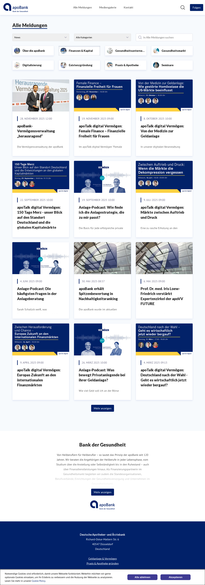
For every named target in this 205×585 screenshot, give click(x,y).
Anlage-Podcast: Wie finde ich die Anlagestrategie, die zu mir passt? (101, 212)
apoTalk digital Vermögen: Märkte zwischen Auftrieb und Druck (162, 212)
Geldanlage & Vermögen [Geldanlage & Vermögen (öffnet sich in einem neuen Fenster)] (102, 558)
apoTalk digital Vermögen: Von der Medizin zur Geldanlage (162, 131)
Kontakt (128, 7)
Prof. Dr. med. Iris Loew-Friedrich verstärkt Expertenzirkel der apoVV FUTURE (162, 296)
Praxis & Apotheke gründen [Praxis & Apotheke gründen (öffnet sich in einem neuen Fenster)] (102, 563)
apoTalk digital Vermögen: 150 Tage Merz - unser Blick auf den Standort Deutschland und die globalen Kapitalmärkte (39, 217)
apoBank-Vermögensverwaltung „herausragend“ (36, 131)
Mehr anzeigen (102, 408)
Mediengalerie (107, 7)
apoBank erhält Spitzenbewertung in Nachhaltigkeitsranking (98, 293)
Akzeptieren (175, 577)
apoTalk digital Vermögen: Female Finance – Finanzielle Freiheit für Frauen (102, 131)
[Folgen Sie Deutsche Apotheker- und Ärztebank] (196, 7)
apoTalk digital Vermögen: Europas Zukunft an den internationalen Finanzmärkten (39, 377)
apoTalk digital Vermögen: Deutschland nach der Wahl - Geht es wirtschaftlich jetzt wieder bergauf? (164, 377)
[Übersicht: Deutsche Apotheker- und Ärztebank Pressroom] (16, 7)
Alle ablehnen (142, 577)
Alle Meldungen (82, 7)
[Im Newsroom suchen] (182, 7)
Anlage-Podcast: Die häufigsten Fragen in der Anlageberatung (37, 293)
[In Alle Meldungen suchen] (164, 37)
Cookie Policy (38, 580)
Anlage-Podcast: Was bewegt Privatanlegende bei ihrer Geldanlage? (102, 375)
